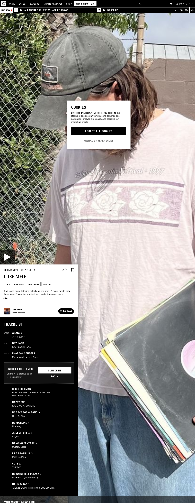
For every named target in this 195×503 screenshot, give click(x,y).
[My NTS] (181, 3)
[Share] (64, 270)
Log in (54, 376)
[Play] (7, 257)
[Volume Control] (192, 10)
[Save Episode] (73, 270)
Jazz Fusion (33, 284)
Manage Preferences (99, 140)
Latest (22, 3)
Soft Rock (19, 284)
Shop (69, 3)
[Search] (140, 4)
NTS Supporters (85, 3)
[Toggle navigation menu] (191, 3)
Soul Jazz (48, 284)
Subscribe (54, 370)
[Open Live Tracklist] (186, 10)
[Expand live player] (175, 10)
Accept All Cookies (99, 131)
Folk (8, 284)
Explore (34, 3)
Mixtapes (52, 3)
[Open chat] (171, 3)
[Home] (3, 3)
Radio (12, 3)
